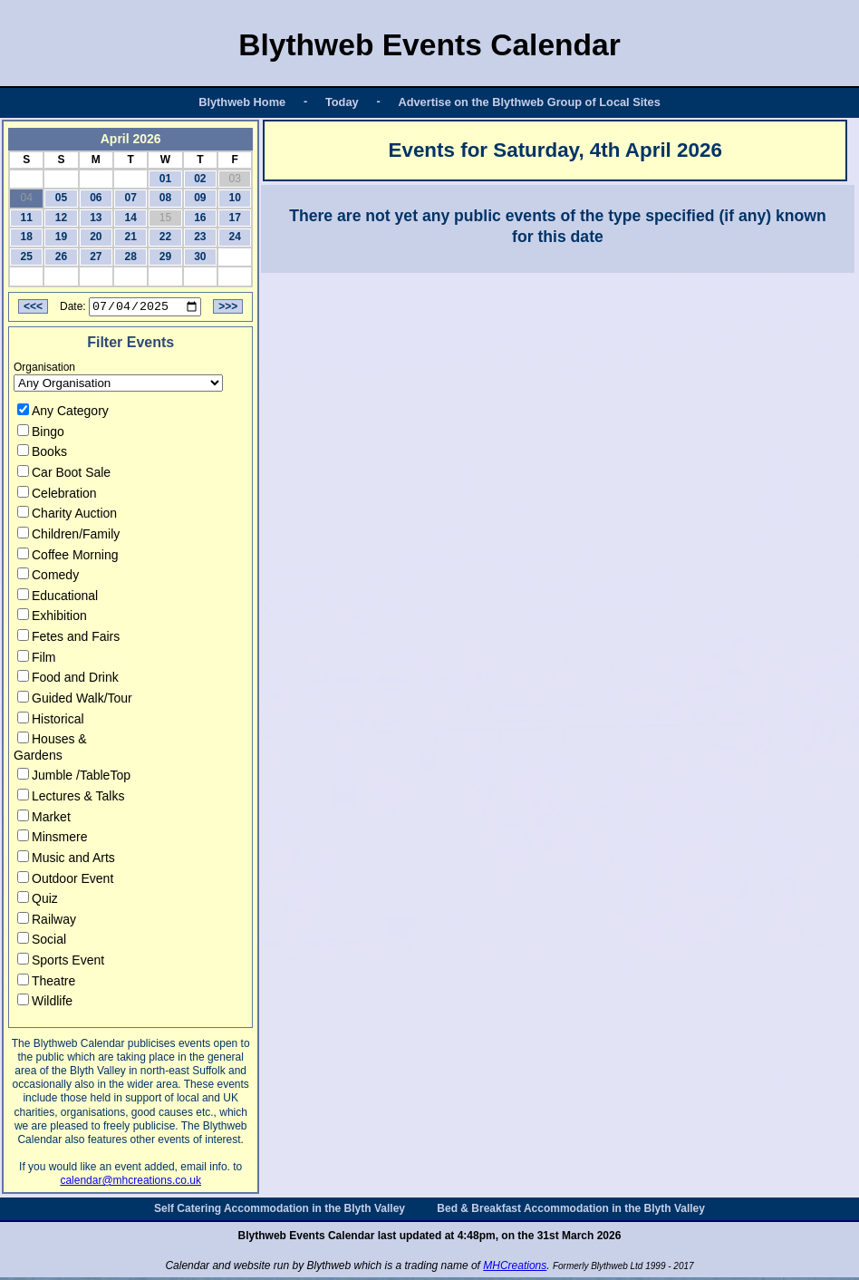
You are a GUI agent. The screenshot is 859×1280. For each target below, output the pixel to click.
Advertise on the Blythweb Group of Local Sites (529, 102)
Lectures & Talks (70, 798)
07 (130, 197)
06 (95, 197)
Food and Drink (68, 680)
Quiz (37, 901)
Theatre (46, 982)
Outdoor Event (65, 880)
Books (42, 454)
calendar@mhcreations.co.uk (130, 1183)
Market (44, 818)
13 (95, 217)
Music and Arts (66, 860)
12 (61, 217)
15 (165, 217)
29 (165, 256)
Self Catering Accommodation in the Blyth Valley (279, 1211)
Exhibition (52, 618)
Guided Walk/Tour (74, 700)
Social (41, 942)
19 (61, 236)
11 (26, 217)
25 (26, 256)
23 (200, 236)
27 (95, 256)
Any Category (63, 413)
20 (95, 236)
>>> (227, 309)
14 (130, 217)
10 (235, 197)
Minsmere (52, 839)
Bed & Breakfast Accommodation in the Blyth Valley (571, 1211)
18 (26, 236)
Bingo (40, 434)
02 (200, 178)
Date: (73, 309)
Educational (57, 598)
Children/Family (68, 536)
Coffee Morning (67, 556)
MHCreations (514, 1268)
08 (165, 197)
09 (200, 197)
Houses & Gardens (50, 749)
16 (200, 217)
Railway (46, 922)
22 (165, 236)
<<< (33, 309)
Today (342, 102)
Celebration (57, 495)
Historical (50, 720)
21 (130, 236)
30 (200, 256)
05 (61, 197)
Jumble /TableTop (73, 778)
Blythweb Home (241, 102)
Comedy (48, 577)
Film (36, 659)
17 (235, 217)
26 (61, 256)
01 (165, 178)
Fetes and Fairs (68, 639)
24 (235, 236)
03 (235, 178)
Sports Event (60, 962)
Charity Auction (67, 516)
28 (130, 256)
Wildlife (44, 1003)
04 (26, 197)
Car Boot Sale (64, 475)
